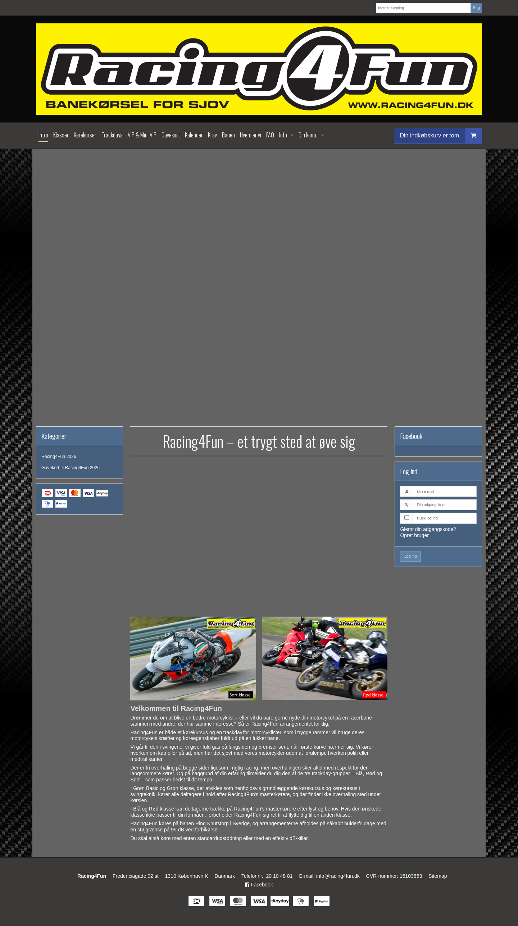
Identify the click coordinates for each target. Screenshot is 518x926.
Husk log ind (427, 518)
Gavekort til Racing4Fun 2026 (70, 467)
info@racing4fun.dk (338, 876)
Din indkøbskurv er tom (441, 135)
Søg (476, 7)
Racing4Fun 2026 (58, 456)
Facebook (259, 885)
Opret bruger (414, 535)
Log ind (410, 556)
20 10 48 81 (279, 876)
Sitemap (437, 876)
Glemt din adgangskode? (428, 529)
